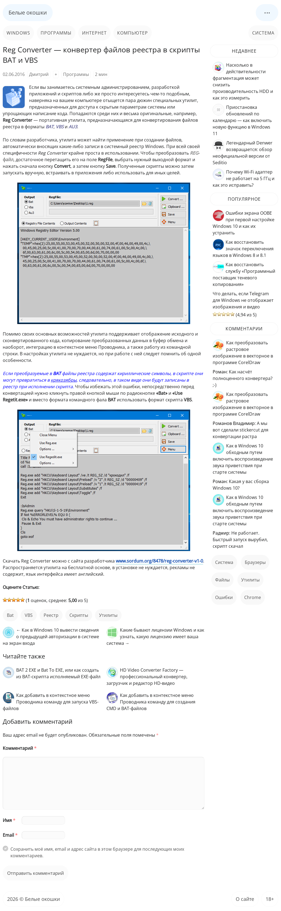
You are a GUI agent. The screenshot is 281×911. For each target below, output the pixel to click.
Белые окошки (28, 12)
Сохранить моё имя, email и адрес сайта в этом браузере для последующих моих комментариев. (97, 852)
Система (263, 33)
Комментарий (19, 748)
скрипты (78, 615)
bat (10, 615)
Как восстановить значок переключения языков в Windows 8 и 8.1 (243, 248)
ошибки (224, 597)
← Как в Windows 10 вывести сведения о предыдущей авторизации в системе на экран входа (51, 636)
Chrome (252, 597)
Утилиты (108, 615)
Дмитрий (39, 74)
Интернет (94, 33)
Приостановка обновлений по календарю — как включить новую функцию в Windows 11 (242, 120)
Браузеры (255, 562)
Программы (56, 33)
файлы (222, 580)
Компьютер (132, 33)
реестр (51, 615)
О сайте (245, 899)
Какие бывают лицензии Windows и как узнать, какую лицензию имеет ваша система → (155, 636)
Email (10, 835)
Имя (9, 820)
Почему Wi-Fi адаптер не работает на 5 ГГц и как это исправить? (243, 178)
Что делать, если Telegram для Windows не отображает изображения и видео (243, 300)
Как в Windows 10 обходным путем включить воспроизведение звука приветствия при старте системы (243, 459)
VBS (29, 615)
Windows (18, 33)
